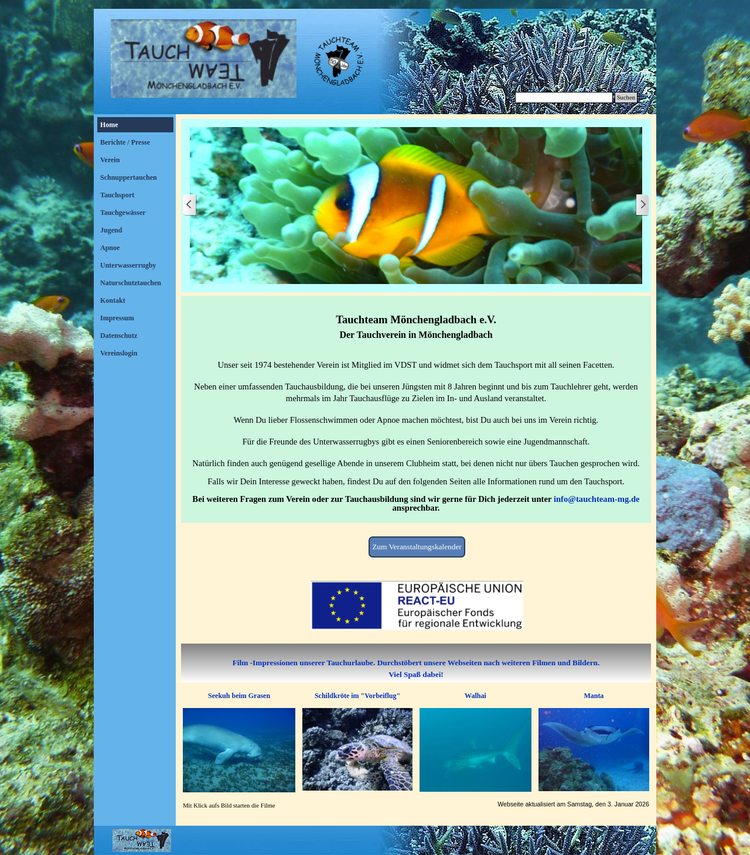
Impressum (117, 318)
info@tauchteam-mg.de (597, 499)
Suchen (626, 97)
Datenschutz (118, 335)
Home (109, 125)
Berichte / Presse (125, 142)
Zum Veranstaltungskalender (417, 546)
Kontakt (112, 300)
